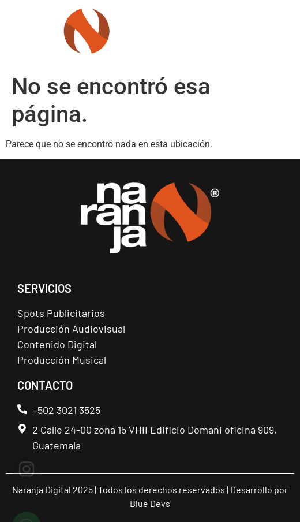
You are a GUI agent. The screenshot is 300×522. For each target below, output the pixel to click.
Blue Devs (150, 503)
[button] (276, 35)
